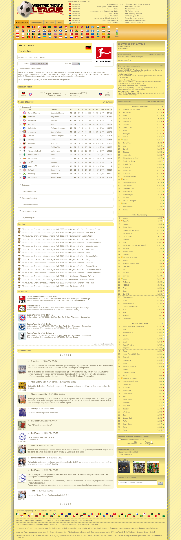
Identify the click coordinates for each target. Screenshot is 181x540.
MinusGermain (128, 297)
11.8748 (159, 390)
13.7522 (159, 258)
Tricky (125, 288)
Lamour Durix (127, 418)
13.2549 (159, 297)
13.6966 (159, 267)
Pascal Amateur (128, 345)
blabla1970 (127, 390)
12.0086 (159, 387)
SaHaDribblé (127, 236)
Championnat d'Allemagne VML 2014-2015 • (52, 266)
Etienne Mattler (128, 251)
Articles (42, 57)
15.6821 (159, 128)
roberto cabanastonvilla (57, 532)
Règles (74, 520)
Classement (22, 57)
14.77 (160, 221)
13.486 (159, 282)
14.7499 (159, 170)
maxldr (125, 224)
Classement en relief (28, 211)
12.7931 (159, 369)
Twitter (35, 57)
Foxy (124, 309)
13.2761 (159, 294)
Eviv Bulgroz (127, 191)
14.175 (159, 236)
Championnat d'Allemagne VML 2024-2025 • (52, 233)
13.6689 (159, 348)
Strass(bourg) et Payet (130, 158)
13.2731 (159, 354)
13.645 (159, 270)
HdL (124, 270)
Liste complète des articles (103, 344)
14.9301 (159, 161)
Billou (125, 330)
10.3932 (159, 427)
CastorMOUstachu (129, 366)
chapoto (126, 239)
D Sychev (126, 167)
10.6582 (159, 421)
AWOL (125, 131)
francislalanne (128, 207)
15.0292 (159, 155)
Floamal (126, 357)
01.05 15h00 (76, 18)
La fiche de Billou (125, 74)
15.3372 (159, 137)
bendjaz (125, 409)
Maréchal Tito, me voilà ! (131, 109)
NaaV (125, 351)
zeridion (125, 254)
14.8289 (159, 218)
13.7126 (159, 345)
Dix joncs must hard (130, 258)
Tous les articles (85, 520)
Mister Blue (127, 118)
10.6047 (159, 424)
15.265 (159, 143)
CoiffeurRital (127, 400)
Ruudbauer (127, 112)
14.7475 (159, 176)
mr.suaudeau (127, 185)
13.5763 (159, 273)
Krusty (125, 363)
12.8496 (159, 366)
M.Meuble (126, 387)
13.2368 (159, 357)
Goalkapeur (127, 384)
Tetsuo (125, 140)
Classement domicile (28, 198)
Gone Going (127, 143)
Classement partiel (27, 191)
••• (142, 66)
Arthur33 (126, 179)
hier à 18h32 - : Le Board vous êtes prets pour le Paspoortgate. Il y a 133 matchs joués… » (137, 88)
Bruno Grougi (127, 227)
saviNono (126, 276)
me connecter (124, 46)
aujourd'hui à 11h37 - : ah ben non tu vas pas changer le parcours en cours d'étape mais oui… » (140, 71)
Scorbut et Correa (129, 161)
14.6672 (159, 179)
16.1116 (159, 115)
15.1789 (159, 149)
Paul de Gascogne (129, 201)
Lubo (124, 415)
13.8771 (159, 251)
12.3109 (159, 381)
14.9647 (159, 158)
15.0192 (159, 333)
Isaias (125, 421)
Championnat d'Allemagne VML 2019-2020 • (52, 249)
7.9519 (159, 430)
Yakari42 (126, 261)
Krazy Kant (127, 170)
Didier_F (62, 308)
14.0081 (159, 242)
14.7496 (159, 173)
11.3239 (159, 415)
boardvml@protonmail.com (88, 524)
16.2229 (159, 112)
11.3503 (159, 412)
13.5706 (159, 276)
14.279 (159, 195)
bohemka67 (127, 173)
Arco (124, 397)
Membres (58, 520)
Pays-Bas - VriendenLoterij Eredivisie (132, 86)
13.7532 (159, 254)
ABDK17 (126, 285)
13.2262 (159, 300)
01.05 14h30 (76, 16)
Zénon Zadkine (128, 394)
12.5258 (159, 378)
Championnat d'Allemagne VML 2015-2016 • (52, 263)
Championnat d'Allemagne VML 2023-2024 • (52, 236)
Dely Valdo (126, 406)
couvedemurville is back (131, 230)
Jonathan (126, 339)
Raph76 (125, 221)
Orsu (124, 291)
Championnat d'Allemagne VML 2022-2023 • (52, 239)
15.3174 (159, 140)
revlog (125, 115)
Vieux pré (126, 134)
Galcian (125, 210)
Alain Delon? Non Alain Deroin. (133, 327)
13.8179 (159, 342)
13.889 (159, 248)
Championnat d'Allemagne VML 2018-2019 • (52, 253)
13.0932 (159, 309)
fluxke (125, 427)
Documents (49, 520)
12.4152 (159, 318)
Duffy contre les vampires (134, 245)
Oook (125, 204)
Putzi (124, 375)
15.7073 (159, 125)
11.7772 (159, 403)
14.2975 (159, 230)
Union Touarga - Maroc (127, 80)
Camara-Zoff (127, 233)
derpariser (126, 348)
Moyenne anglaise (27, 218)
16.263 (159, 109)
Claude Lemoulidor (129, 176)
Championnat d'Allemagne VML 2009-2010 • (52, 283)
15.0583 (159, 152)
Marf (127, 57)
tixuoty (125, 430)
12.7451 (159, 372)
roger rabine (127, 155)
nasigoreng (127, 360)
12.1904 (159, 384)
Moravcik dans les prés (131, 264)
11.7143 (159, 406)
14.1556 (159, 207)
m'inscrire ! (123, 48)
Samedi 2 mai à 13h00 (136, 439)
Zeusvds (126, 125)
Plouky (125, 336)
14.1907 (159, 198)
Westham (126, 412)
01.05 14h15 (76, 13)
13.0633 (159, 363)
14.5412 (159, 185)
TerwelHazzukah (128, 188)
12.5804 (159, 375)
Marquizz (126, 369)
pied (124, 146)
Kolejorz (126, 315)
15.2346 (159, 146)
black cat (126, 152)
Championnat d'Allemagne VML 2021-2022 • (52, 243)
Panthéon (66, 520)
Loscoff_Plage (128, 164)
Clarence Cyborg (143, 532)
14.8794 (159, 164)
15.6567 (159, 327)
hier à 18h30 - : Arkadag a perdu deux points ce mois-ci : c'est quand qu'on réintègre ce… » (141, 94)
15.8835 (159, 121)
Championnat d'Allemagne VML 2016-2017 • (52, 259)
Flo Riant (126, 198)
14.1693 (159, 204)
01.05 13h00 (76, 4)
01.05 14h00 (76, 9)
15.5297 (159, 134)
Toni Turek (126, 267)
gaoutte (125, 218)
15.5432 (159, 131)
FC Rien (126, 273)
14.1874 (159, 201)
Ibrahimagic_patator (130, 378)
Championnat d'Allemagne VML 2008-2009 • (52, 286)
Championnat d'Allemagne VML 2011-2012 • (52, 276)
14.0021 (159, 245)
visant (125, 279)
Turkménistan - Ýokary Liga (129, 91)
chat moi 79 (127, 121)
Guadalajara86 (128, 333)
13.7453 (159, 261)
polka (125, 300)
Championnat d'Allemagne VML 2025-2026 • (52, 229)
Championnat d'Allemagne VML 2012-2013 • (52, 273)
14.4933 (159, 188)
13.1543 (159, 303)
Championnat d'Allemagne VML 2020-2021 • (52, 246)
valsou (102, 532)
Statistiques (25, 185)
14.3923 (159, 336)
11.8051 (159, 397)
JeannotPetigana (129, 372)
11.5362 (159, 409)
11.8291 (159, 394)
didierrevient (127, 318)
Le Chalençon (128, 195)
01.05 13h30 (76, 6)
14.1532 (159, 239)
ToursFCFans (127, 128)
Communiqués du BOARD (33, 520)
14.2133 (159, 233)
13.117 (159, 306)
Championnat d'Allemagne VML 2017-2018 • (52, 256)
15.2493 (159, 330)
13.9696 (159, 339)
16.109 (159, 118)
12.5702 (159, 315)
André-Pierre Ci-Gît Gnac (131, 354)
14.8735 (159, 167)
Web (30, 57)
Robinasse (126, 403)
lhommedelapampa (129, 182)
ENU (124, 312)
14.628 (159, 182)
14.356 (159, 227)
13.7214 (159, 210)
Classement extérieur (28, 205)
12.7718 (159, 312)
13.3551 (159, 288)
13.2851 (159, 351)
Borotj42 (126, 294)
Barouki (125, 149)
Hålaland (121, 57)
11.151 (159, 418)
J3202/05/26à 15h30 (107, 94)
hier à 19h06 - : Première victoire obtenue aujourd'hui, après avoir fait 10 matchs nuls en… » (139, 82)
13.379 (159, 285)
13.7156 (159, 264)
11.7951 (159, 400)
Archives (19, 520)
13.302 (159, 291)
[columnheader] (39, 109)
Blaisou (125, 137)
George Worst (117, 532)
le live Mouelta (124, 68)
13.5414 (159, 279)
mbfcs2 (87, 532)
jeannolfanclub (130, 382)
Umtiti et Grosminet (129, 303)
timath (125, 342)
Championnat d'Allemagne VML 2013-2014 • (52, 269)
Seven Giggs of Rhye (130, 306)
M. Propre (126, 282)
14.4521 (159, 191)
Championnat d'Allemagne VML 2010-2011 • (52, 279)
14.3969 (159, 224)
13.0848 (159, 360)
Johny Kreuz (127, 424)
